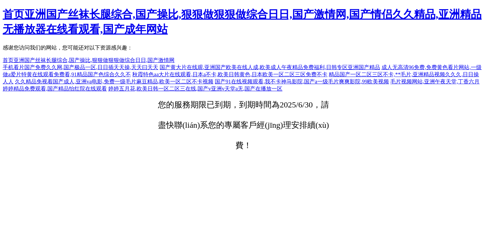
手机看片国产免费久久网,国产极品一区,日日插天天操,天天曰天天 (80, 67)
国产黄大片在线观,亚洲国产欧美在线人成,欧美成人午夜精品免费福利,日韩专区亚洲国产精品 (270, 67)
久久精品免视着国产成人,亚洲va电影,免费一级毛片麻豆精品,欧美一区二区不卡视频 (114, 81)
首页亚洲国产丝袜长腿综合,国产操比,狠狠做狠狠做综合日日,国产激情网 (89, 60)
